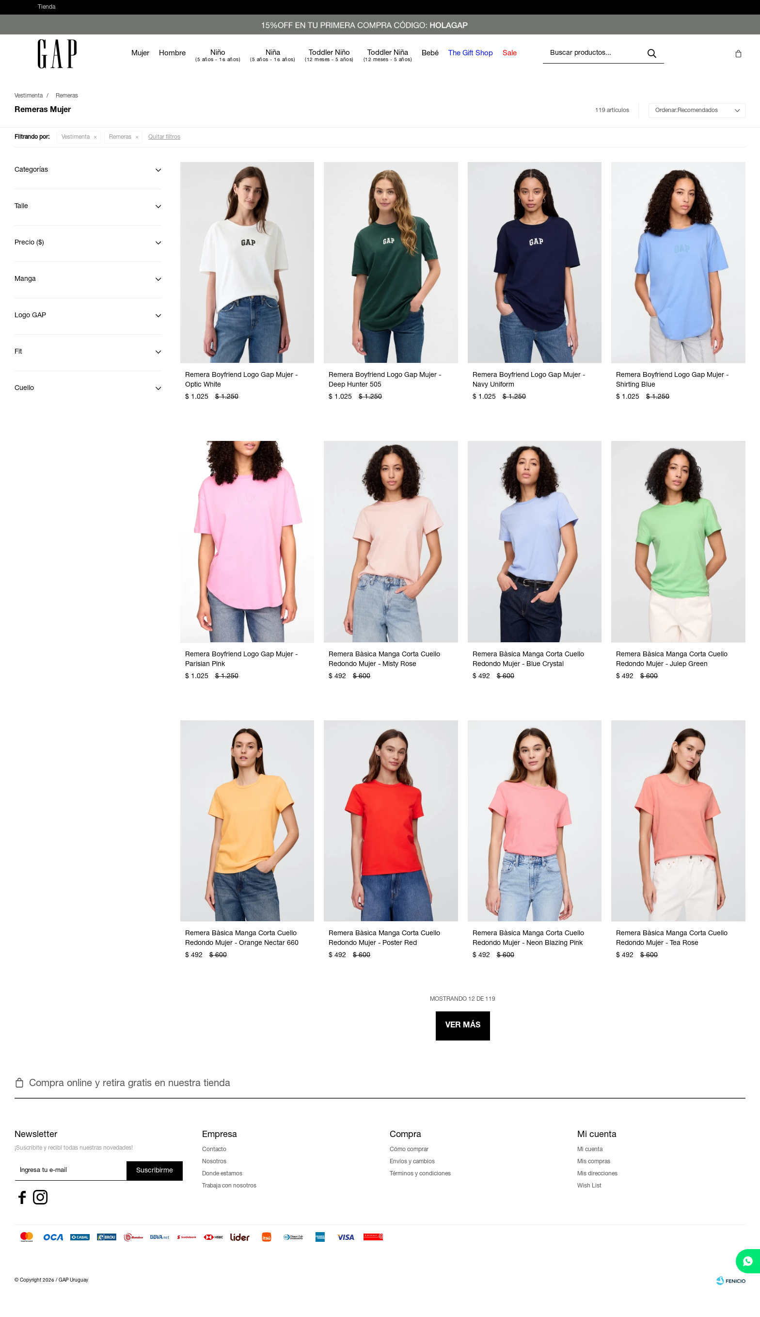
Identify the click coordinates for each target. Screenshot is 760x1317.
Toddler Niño (358, 62)
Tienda (46, 12)
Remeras (120, 147)
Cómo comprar (409, 1159)
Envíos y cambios (412, 1171)
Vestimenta (76, 147)
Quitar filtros (164, 147)
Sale (539, 63)
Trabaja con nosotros (229, 1196)
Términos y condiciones (420, 1184)
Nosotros (214, 1171)
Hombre (201, 63)
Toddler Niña (416, 62)
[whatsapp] (748, 1261)
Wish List (589, 1196)
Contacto (214, 1159)
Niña (302, 62)
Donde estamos (222, 1184)
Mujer (169, 63)
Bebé (459, 63)
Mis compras (593, 1171)
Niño (246, 62)
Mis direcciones (597, 1184)
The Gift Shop (499, 63)
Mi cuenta (589, 1159)
